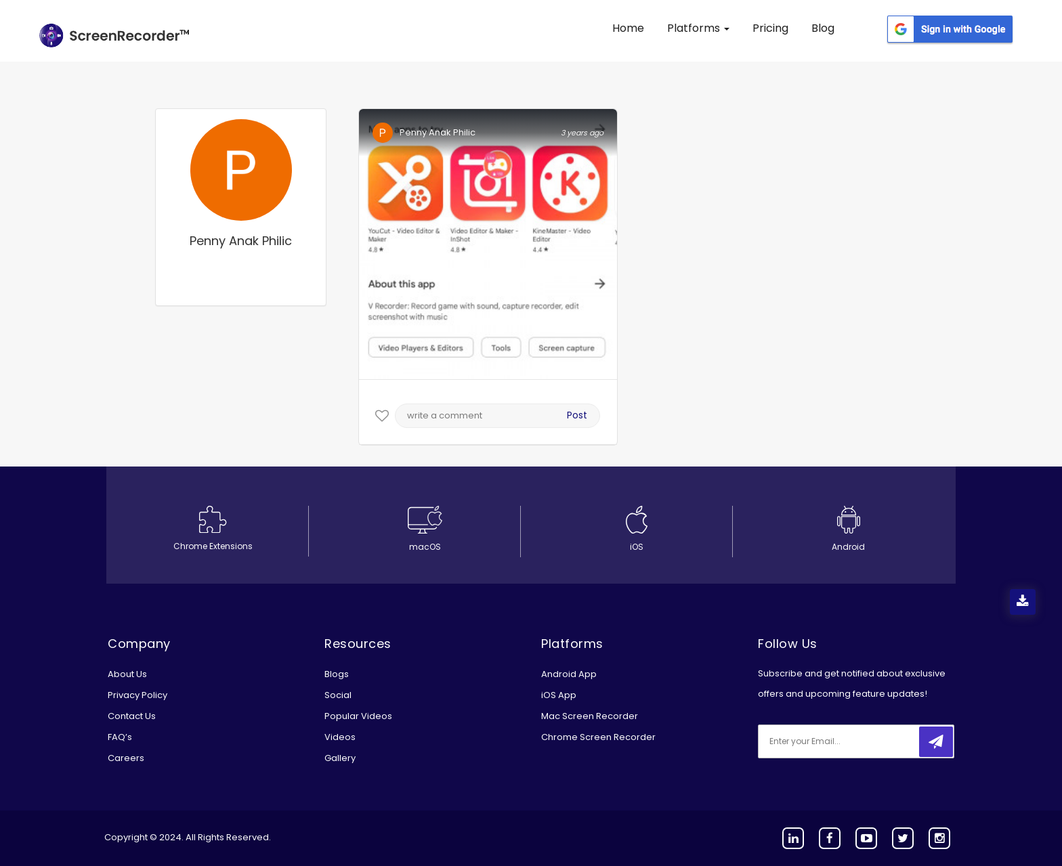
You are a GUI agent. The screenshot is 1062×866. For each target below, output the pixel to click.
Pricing (770, 28)
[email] (848, 741)
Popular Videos (358, 716)
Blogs (336, 674)
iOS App (558, 695)
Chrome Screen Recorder (598, 737)
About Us (127, 674)
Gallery (340, 758)
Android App (569, 674)
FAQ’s (120, 737)
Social (338, 695)
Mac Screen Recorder (589, 716)
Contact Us (132, 716)
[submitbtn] (936, 742)
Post (577, 415)
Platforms (698, 28)
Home (628, 28)
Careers (126, 758)
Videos (340, 737)
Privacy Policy (137, 695)
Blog (822, 28)
